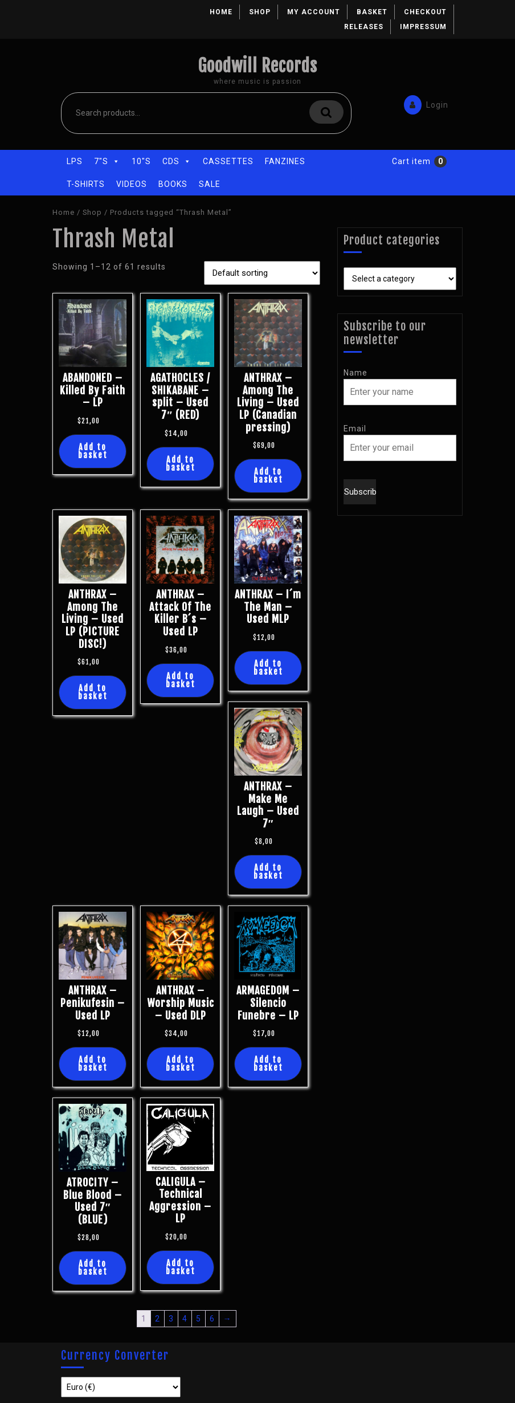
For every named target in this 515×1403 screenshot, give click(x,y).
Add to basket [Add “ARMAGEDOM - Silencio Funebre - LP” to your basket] (268, 1063)
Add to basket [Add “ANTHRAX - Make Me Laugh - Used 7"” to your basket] (268, 871)
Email (355, 428)
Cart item (411, 161)
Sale (209, 184)
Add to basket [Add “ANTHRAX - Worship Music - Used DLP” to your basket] (180, 1063)
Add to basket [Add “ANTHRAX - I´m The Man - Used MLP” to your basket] (268, 667)
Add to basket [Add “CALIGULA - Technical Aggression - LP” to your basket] (180, 1267)
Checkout (425, 12)
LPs (75, 161)
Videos (131, 184)
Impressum (423, 27)
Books (172, 184)
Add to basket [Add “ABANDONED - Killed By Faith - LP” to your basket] (93, 451)
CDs (176, 161)
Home (221, 12)
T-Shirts (86, 184)
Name (355, 372)
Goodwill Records (257, 65)
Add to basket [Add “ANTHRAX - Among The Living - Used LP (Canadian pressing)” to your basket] (268, 475)
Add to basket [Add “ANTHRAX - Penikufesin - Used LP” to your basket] (93, 1063)
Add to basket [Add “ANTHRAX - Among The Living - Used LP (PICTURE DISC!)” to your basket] (93, 692)
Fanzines (285, 161)
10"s (141, 161)
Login (423, 104)
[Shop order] (262, 273)
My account (313, 12)
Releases (363, 27)
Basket (372, 12)
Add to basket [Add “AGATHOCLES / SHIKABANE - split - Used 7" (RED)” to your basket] (180, 463)
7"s (107, 161)
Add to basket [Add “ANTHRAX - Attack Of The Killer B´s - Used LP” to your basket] (180, 680)
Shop (260, 12)
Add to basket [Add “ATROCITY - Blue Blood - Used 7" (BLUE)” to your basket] (93, 1267)
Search (326, 112)
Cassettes (228, 161)
